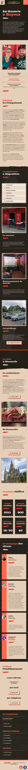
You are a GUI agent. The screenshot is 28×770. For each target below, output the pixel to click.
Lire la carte (14, 396)
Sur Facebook (6, 735)
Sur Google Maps (7, 740)
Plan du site (6, 723)
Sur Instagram (6, 738)
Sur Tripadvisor (7, 743)
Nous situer (14, 453)
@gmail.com (14, 692)
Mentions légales (7, 726)
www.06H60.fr (14, 764)
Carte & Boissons (7, 752)
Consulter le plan (14, 342)
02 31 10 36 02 (14, 703)
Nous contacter (7, 755)
